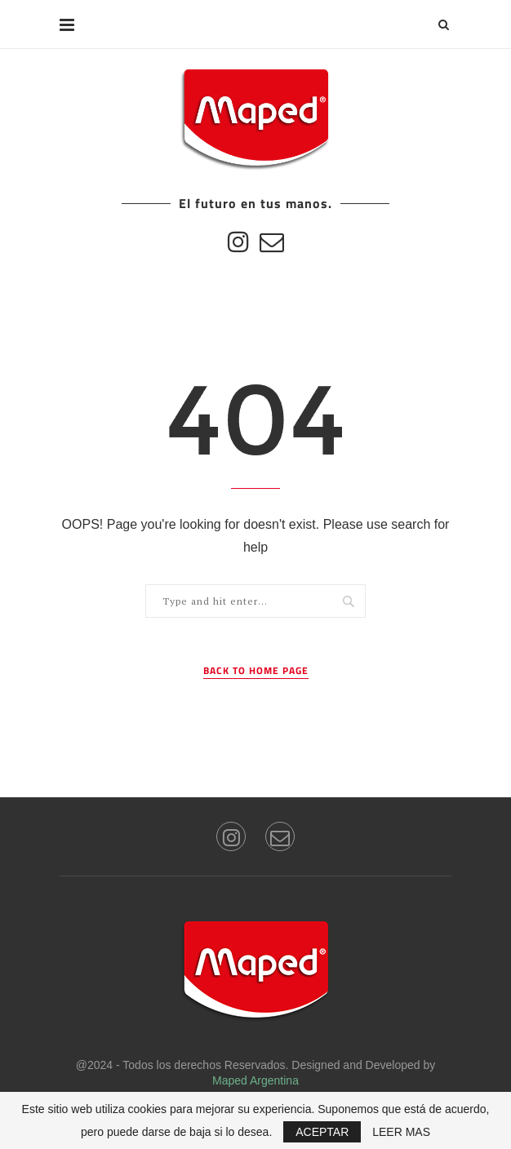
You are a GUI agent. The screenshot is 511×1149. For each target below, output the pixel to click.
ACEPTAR (322, 1131)
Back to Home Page (256, 670)
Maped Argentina (255, 1080)
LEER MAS (401, 1132)
